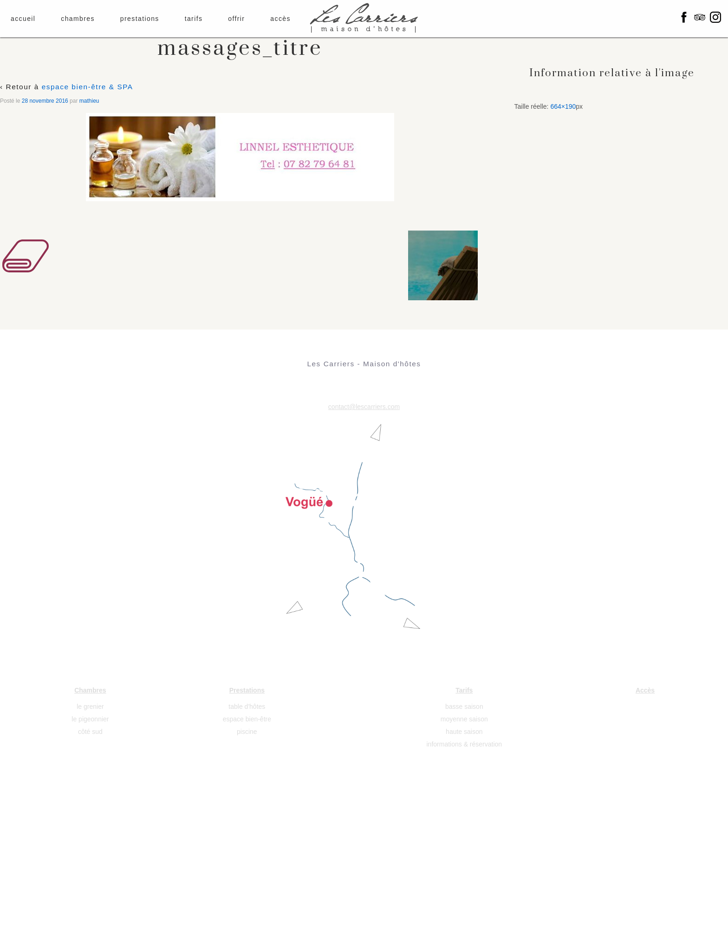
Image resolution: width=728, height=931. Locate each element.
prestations (139, 18)
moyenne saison (464, 719)
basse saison (464, 706)
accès (280, 18)
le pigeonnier (90, 719)
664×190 (563, 106)
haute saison (464, 731)
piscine (247, 731)
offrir (236, 18)
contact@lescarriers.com (364, 406)
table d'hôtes (246, 706)
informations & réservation (464, 744)
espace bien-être (247, 719)
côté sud (90, 731)
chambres (78, 18)
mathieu (89, 101)
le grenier (90, 706)
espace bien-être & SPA (87, 87)
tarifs (194, 18)
